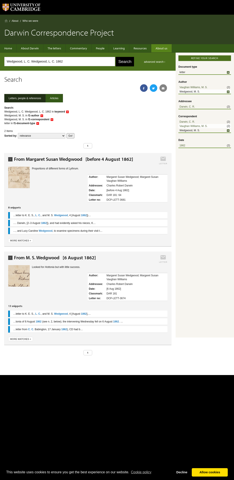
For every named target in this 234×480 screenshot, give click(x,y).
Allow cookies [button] (210, 472)
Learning (119, 48)
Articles (54, 98)
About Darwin (30, 48)
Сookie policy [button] (141, 472)
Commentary (78, 48)
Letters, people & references (25, 98)
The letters (54, 48)
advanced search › (154, 61)
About (15, 20)
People (100, 48)
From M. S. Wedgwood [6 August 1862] (55, 257)
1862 (182, 145)
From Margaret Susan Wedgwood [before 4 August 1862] (73, 159)
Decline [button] (181, 472)
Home (6, 21)
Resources (140, 48)
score (41, 136)
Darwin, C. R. (187, 106)
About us (161, 48)
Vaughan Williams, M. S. (193, 87)
